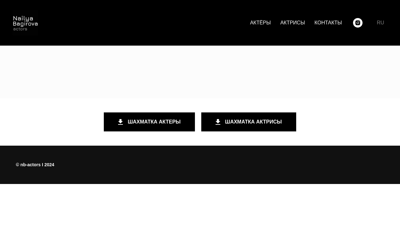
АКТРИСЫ (292, 22)
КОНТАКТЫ (328, 22)
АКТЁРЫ (260, 22)
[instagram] (358, 23)
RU (380, 22)
